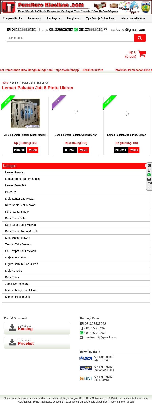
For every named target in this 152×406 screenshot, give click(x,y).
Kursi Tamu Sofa (15, 218)
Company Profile (12, 18)
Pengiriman (73, 18)
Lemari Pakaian (14, 172)
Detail (19, 150)
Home (5, 82)
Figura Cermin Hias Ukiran (21, 264)
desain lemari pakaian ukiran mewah (76, 135)
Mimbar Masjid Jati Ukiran (21, 290)
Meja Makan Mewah (17, 237)
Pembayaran (54, 18)
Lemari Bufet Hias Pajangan (22, 178)
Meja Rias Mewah (16, 257)
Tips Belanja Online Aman (100, 18)
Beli (33, 150)
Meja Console (13, 270)
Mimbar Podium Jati (17, 296)
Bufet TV (10, 192)
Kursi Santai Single (17, 211)
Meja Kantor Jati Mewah (20, 198)
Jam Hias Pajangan (17, 283)
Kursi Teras (12, 277)
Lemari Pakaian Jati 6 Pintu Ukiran (126, 135)
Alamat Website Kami (133, 18)
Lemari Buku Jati (15, 185)
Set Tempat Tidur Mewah (20, 251)
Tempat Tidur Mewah (18, 244)
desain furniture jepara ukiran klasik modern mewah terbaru (103, 401)
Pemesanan (34, 18)
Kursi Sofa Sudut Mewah (20, 224)
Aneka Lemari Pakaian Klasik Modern (25, 135)
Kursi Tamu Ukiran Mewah (21, 231)
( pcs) (131, 53)
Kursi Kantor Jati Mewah (20, 205)
